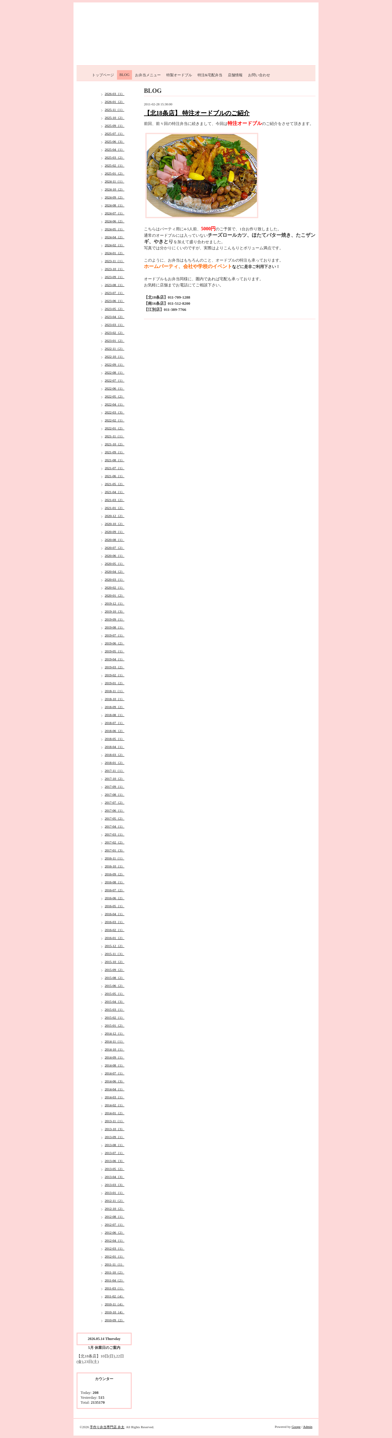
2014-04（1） (114, 1089)
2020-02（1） (114, 587)
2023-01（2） (114, 340)
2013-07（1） (114, 1153)
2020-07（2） (114, 547)
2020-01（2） (114, 595)
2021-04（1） (114, 492)
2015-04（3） (114, 1001)
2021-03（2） (114, 500)
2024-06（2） (114, 221)
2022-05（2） (114, 396)
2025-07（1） (114, 133)
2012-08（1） (114, 1216)
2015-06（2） (114, 985)
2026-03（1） (114, 94)
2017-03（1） (114, 834)
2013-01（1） (114, 1193)
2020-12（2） (114, 516)
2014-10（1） (114, 1049)
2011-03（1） (114, 1288)
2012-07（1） (114, 1224)
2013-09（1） (114, 1137)
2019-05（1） (114, 651)
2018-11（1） (114, 691)
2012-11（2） (114, 1200)
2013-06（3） (114, 1161)
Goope (296, 1427)
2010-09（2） (114, 1320)
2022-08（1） (114, 372)
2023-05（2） (114, 309)
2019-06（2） (114, 643)
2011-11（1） (114, 1264)
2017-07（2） (114, 802)
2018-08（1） (114, 715)
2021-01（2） (114, 508)
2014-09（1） (114, 1057)
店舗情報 (235, 75)
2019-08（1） (114, 627)
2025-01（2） (114, 173)
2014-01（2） (114, 1113)
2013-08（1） (114, 1145)
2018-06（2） (114, 731)
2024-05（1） (114, 229)
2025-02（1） (114, 165)
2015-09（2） (114, 970)
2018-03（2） (114, 755)
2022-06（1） (114, 388)
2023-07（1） (114, 293)
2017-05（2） (114, 818)
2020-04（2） (114, 571)
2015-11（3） (114, 954)
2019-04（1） (114, 659)
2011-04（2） (114, 1280)
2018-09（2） (114, 707)
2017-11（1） (114, 770)
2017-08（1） (114, 794)
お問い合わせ (259, 75)
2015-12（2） (114, 946)
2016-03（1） (114, 922)
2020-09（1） (114, 532)
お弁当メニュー (148, 75)
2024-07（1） (114, 213)
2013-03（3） (114, 1185)
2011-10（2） (114, 1272)
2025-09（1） (114, 125)
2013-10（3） (114, 1129)
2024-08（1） (114, 205)
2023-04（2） (114, 317)
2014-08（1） (114, 1065)
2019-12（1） (114, 603)
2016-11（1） (114, 858)
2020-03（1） (114, 579)
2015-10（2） (114, 962)
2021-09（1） (114, 452)
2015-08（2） (114, 977)
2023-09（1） (114, 277)
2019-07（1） (114, 635)
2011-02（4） (114, 1296)
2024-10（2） (114, 189)
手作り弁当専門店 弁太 (107, 1427)
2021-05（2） (114, 484)
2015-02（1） (114, 1017)
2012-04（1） (114, 1240)
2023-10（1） (114, 269)
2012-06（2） (114, 1232)
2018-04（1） (114, 747)
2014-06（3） (114, 1081)
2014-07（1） (114, 1073)
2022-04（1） (114, 404)
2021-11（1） (114, 436)
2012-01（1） (114, 1256)
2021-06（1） (114, 476)
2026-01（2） (114, 102)
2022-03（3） (114, 412)
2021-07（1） (114, 468)
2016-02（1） (114, 930)
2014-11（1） (114, 1041)
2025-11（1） (114, 109)
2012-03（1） (114, 1248)
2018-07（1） (114, 723)
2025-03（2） (114, 157)
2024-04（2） (114, 237)
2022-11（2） (114, 348)
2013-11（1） (114, 1121)
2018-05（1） (114, 739)
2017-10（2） (114, 778)
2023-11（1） (114, 261)
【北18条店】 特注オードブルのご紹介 (197, 113)
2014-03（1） (114, 1097)
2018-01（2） (114, 762)
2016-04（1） (114, 914)
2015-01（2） (114, 1025)
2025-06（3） (114, 141)
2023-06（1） (114, 301)
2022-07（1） (114, 380)
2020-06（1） (114, 555)
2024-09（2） (114, 197)
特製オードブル (179, 75)
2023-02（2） (114, 332)
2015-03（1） (114, 1009)
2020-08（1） (114, 540)
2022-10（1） (114, 356)
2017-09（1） (114, 786)
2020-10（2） (114, 524)
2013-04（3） (114, 1177)
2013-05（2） (114, 1169)
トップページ (103, 75)
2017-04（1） (114, 826)
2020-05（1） (114, 563)
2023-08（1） (114, 285)
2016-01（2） (114, 938)
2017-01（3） (114, 850)
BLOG (124, 75)
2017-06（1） (114, 810)
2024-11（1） (114, 181)
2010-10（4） (114, 1312)
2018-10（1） (114, 699)
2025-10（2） (114, 117)
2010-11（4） (114, 1304)
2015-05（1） (114, 993)
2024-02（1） (114, 245)
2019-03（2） (114, 667)
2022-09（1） (114, 364)
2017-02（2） (114, 842)
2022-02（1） (114, 420)
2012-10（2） (114, 1208)
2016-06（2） (114, 898)
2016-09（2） (114, 874)
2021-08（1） (114, 460)
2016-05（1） (114, 906)
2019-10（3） (114, 611)
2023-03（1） (114, 324)
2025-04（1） (114, 149)
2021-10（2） (114, 444)
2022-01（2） (114, 428)
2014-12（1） (114, 1033)
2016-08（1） (114, 882)
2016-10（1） (114, 866)
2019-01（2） (114, 683)
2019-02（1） (114, 675)
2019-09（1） (114, 619)
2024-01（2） (114, 253)
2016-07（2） (114, 890)
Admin (307, 1427)
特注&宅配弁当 (210, 75)
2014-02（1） (114, 1105)
